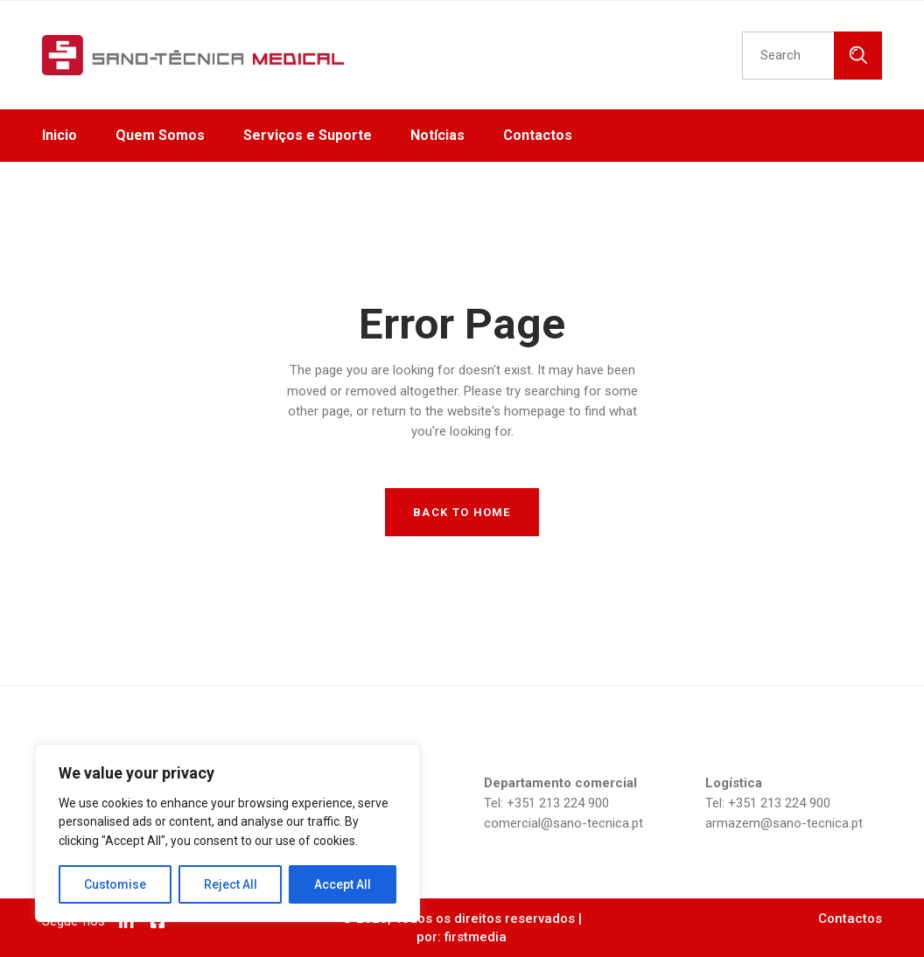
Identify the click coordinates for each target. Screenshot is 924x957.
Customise (115, 884)
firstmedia (475, 937)
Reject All (230, 884)
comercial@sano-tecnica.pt (563, 823)
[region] (227, 833)
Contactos (850, 918)
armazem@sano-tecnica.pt (784, 823)
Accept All (342, 884)
